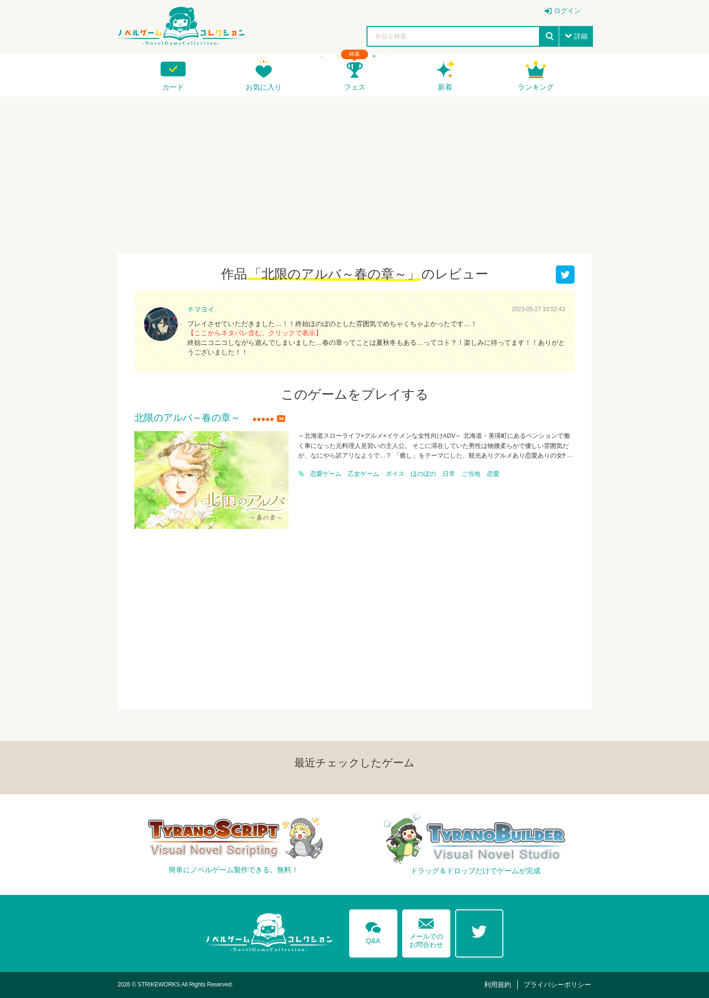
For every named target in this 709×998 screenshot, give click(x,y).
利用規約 (497, 984)
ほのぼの (423, 474)
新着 (445, 87)
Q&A (373, 931)
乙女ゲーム (363, 474)
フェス (355, 87)
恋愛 (493, 474)
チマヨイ (200, 309)
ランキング (536, 87)
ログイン (567, 10)
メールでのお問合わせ (426, 930)
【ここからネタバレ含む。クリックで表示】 (254, 333)
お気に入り (264, 87)
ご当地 (470, 474)
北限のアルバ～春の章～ (187, 418)
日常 (449, 474)
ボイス (395, 474)
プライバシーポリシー (557, 984)
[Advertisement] (354, 169)
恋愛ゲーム (325, 474)
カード (173, 87)
